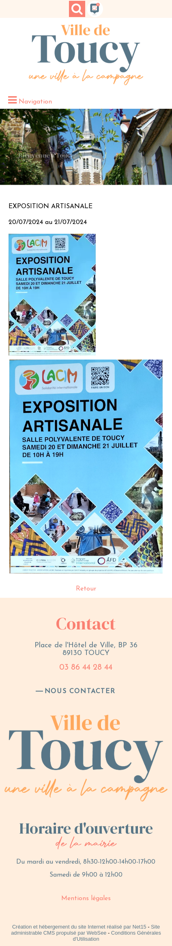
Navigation (35, 102)
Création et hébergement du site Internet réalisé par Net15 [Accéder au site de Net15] (79, 927)
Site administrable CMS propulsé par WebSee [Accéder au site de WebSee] (85, 930)
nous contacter (80, 691)
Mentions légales (86, 898)
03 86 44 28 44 (85, 668)
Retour (86, 589)
